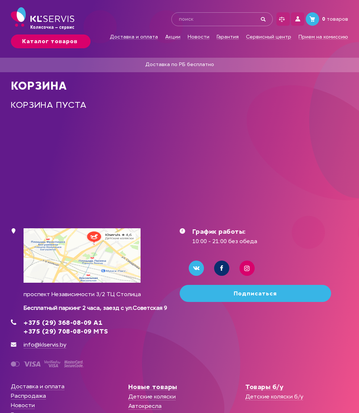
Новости (198, 37)
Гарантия (228, 37)
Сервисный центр (268, 37)
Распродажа (28, 396)
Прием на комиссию (323, 37)
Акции (172, 37)
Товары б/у (264, 387)
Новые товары (152, 387)
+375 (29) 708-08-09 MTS (66, 331)
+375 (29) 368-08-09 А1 (63, 322)
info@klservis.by (45, 344)
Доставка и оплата (134, 37)
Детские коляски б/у (274, 396)
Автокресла (145, 406)
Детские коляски (152, 396)
